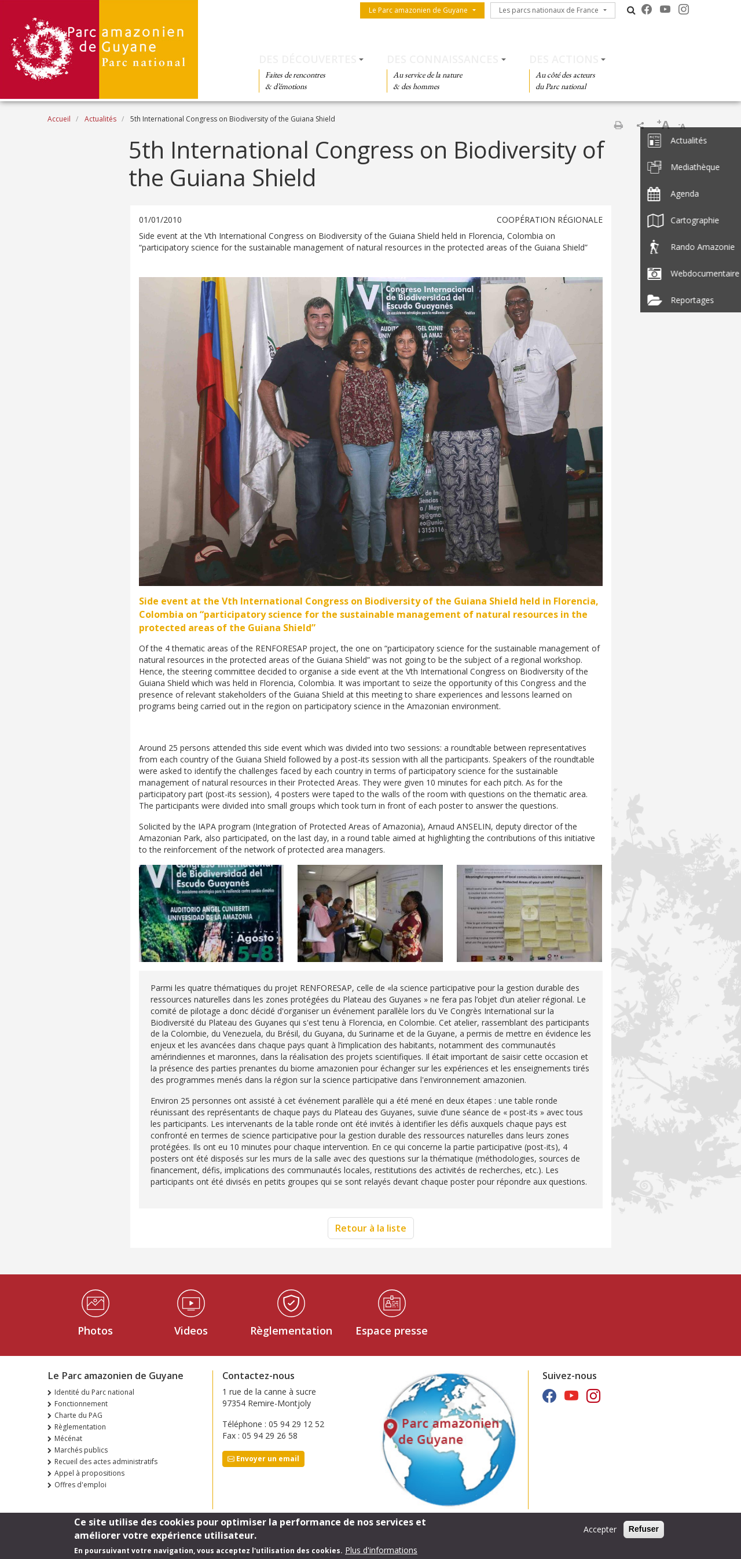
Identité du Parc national (94, 1392)
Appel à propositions (89, 1473)
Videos (191, 1330)
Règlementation (291, 1330)
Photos (95, 1330)
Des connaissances (442, 59)
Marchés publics (81, 1450)
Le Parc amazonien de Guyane (418, 10)
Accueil (59, 119)
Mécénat (68, 1438)
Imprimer (618, 125)
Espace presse (391, 1330)
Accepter (600, 1532)
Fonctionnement (81, 1404)
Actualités (100, 119)
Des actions (564, 59)
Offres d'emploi (80, 1485)
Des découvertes (308, 59)
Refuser (644, 1532)
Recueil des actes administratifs (105, 1461)
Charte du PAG (78, 1415)
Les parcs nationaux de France (549, 10)
